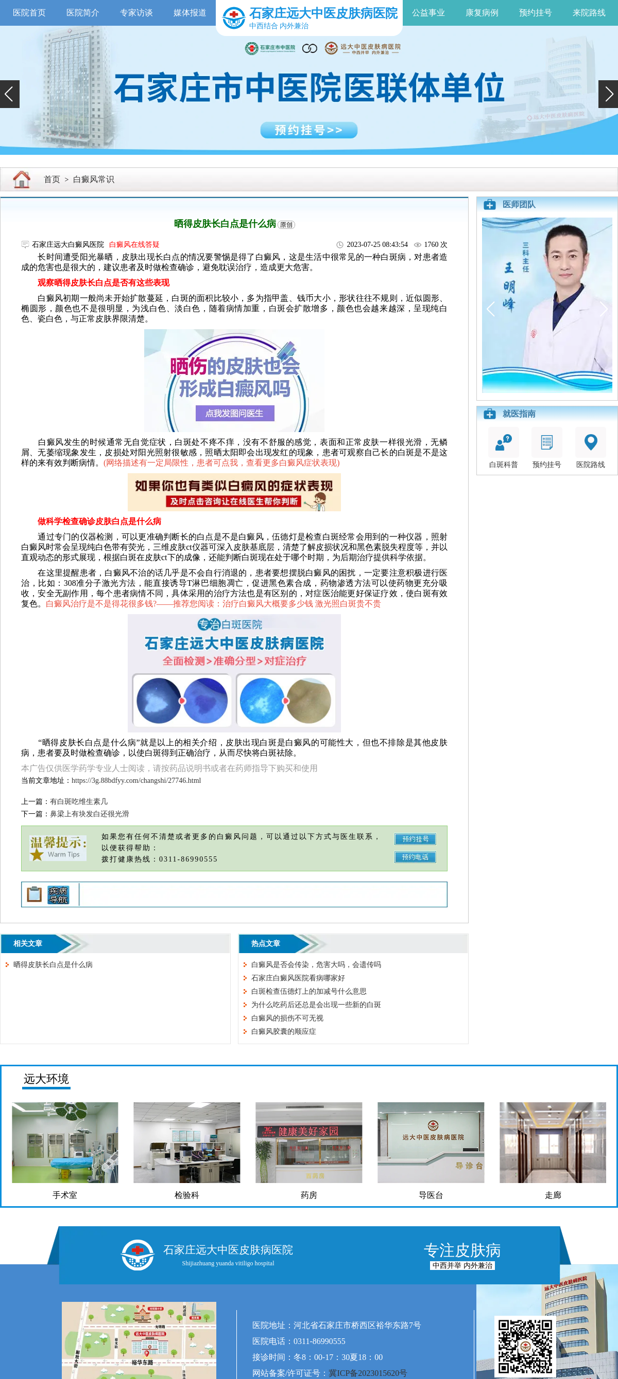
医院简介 (82, 12)
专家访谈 (136, 12)
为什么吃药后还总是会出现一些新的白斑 (316, 1005)
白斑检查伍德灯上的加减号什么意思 (309, 991)
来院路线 (589, 12)
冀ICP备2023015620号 (368, 1373)
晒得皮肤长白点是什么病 (53, 965)
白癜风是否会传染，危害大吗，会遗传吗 (316, 965)
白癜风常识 (93, 179)
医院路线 (590, 448)
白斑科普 (503, 448)
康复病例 (482, 12)
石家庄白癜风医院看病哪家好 (298, 978)
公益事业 (428, 12)
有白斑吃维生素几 (79, 801)
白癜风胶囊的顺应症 (283, 1031)
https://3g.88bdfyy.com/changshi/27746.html (136, 780)
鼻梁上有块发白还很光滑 (89, 814)
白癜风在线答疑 (134, 244)
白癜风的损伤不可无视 (287, 1018)
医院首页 (29, 12)
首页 (52, 179)
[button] (10, 94)
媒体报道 (190, 12)
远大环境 (46, 1078)
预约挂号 (535, 12)
